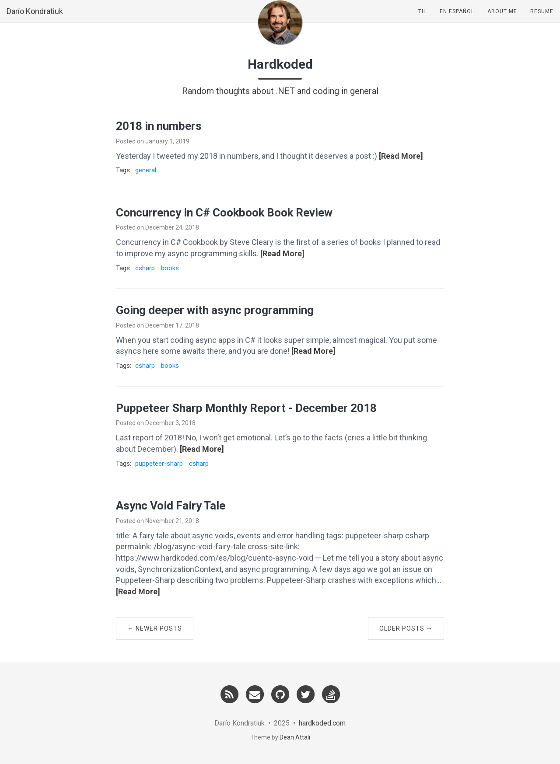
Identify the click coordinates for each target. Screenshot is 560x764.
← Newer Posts (154, 628)
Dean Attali (295, 737)
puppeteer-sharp (159, 463)
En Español (457, 20)
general (145, 170)
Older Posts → (406, 628)
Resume (541, 20)
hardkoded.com (322, 723)
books (170, 268)
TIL (422, 20)
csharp (145, 268)
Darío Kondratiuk (35, 19)
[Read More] (401, 155)
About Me (502, 20)
